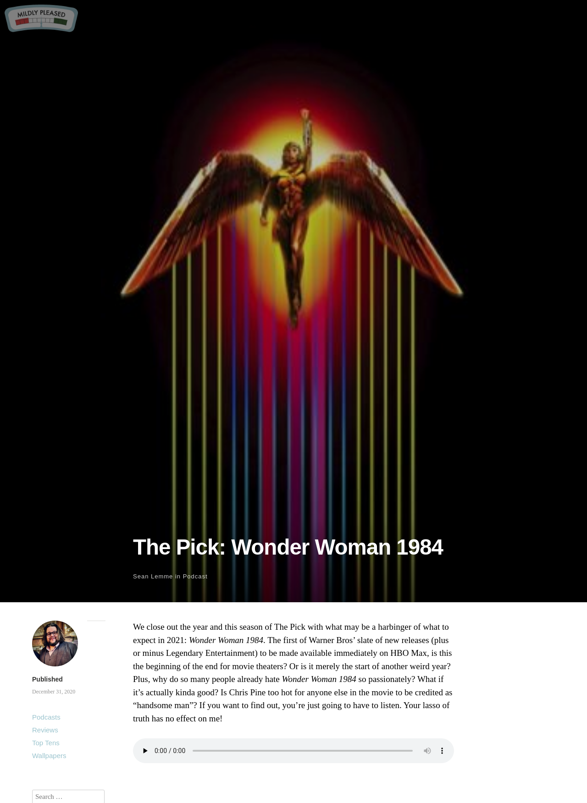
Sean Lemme (153, 576)
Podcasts (46, 717)
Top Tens (46, 743)
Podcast (195, 576)
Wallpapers (49, 755)
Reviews (45, 730)
